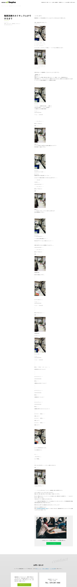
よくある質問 (67, 2)
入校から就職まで (55, 2)
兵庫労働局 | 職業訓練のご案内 (42, 508)
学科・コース (49, 2)
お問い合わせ (72, 2)
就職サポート (61, 2)
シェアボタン (53, 543)
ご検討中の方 (43, 2)
